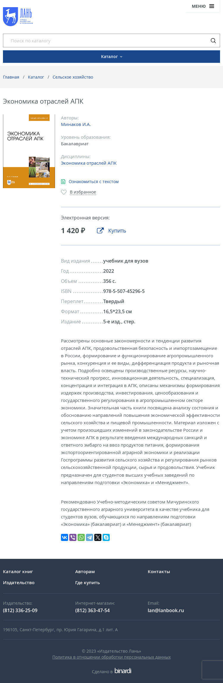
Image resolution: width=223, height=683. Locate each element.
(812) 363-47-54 (92, 610)
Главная (11, 77)
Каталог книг (18, 571)
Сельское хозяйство (73, 77)
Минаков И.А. (76, 124)
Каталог (36, 77)
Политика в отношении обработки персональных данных (111, 657)
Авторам (85, 571)
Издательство (18, 582)
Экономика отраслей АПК (89, 163)
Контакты (159, 571)
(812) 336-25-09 (20, 610)
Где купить (87, 582)
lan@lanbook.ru (166, 610)
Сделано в (111, 671)
